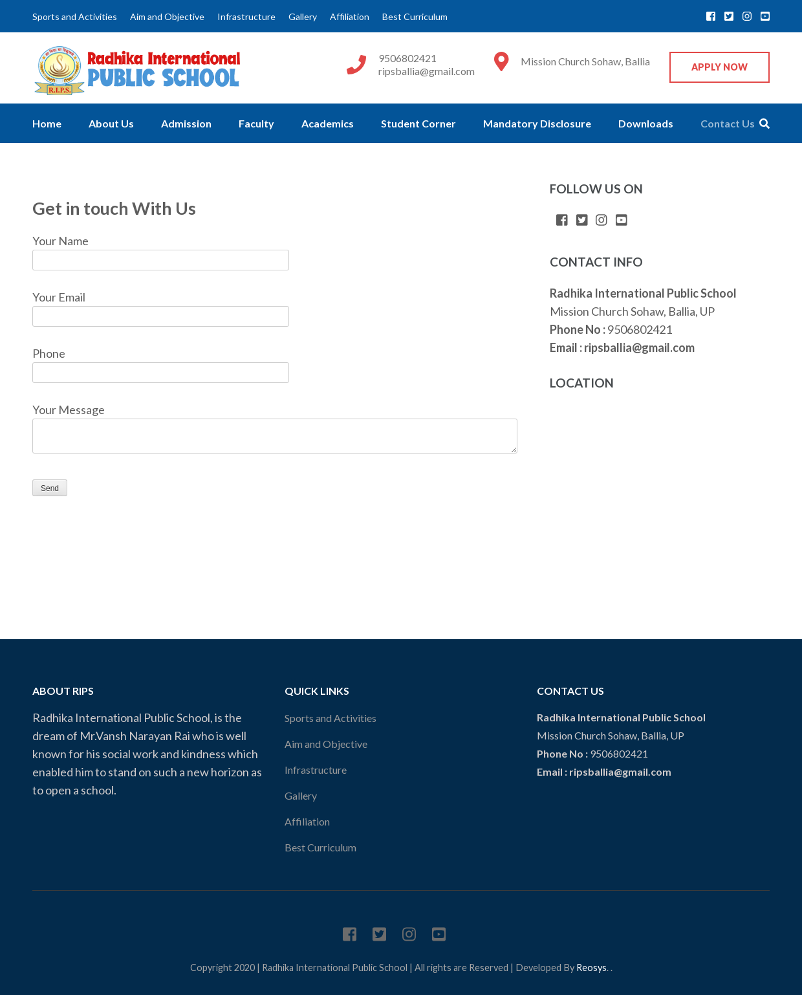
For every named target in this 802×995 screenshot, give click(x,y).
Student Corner (418, 123)
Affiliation (349, 16)
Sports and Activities (74, 16)
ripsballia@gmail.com (426, 71)
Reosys (591, 967)
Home (46, 123)
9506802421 (407, 58)
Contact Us (727, 123)
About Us (111, 123)
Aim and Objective (167, 16)
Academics (327, 123)
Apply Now (719, 66)
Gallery (302, 16)
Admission (186, 123)
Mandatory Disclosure (537, 123)
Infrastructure (246, 16)
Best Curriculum (415, 16)
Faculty (256, 123)
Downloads (645, 123)
